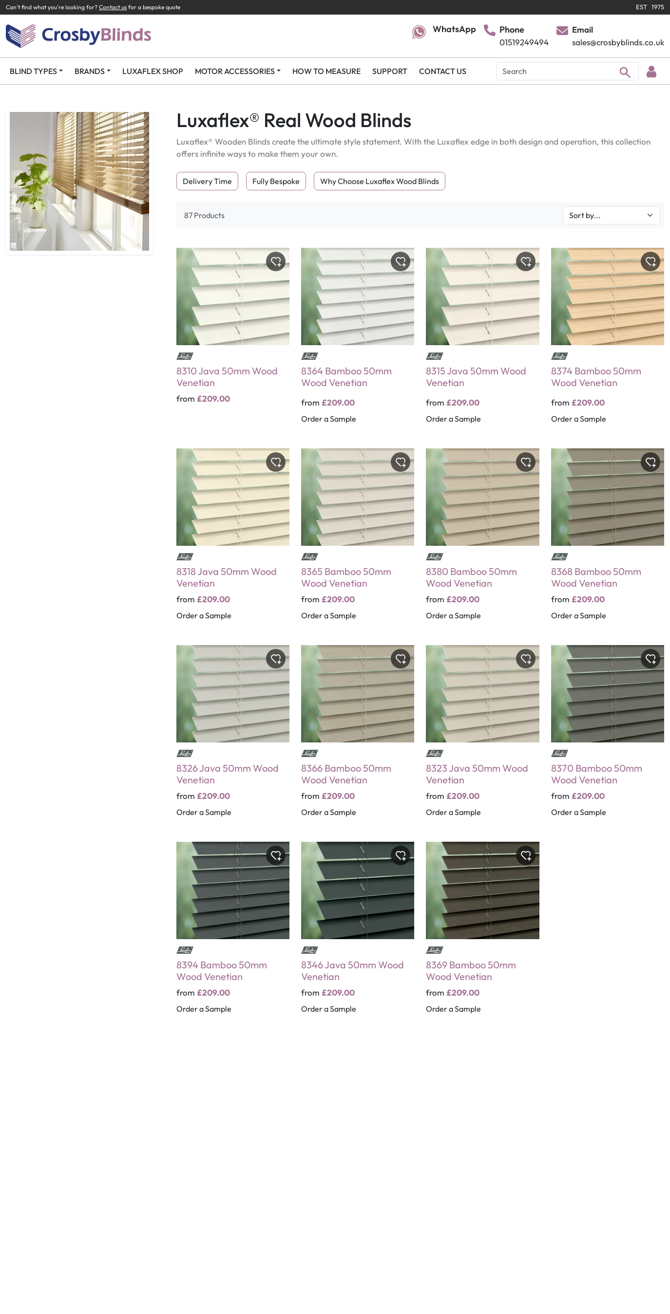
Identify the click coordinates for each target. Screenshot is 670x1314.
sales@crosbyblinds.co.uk (618, 42)
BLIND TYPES (33, 71)
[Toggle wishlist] (276, 261)
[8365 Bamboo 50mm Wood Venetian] (357, 540)
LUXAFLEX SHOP (152, 71)
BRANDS (90, 71)
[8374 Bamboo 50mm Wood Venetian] (607, 342)
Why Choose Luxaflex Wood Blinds (379, 181)
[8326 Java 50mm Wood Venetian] (232, 737)
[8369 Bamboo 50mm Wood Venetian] (482, 934)
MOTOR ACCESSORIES (235, 71)
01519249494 (524, 42)
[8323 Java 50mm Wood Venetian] (482, 737)
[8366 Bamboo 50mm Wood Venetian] (357, 737)
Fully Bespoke (276, 181)
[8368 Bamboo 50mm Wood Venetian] (607, 540)
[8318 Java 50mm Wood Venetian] (232, 540)
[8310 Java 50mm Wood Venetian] (232, 342)
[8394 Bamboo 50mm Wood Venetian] (232, 934)
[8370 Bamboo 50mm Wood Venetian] (607, 737)
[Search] (567, 71)
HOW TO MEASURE (326, 71)
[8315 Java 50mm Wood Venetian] (482, 342)
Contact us (113, 7)
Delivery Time (207, 181)
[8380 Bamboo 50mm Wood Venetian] (482, 540)
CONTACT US (442, 71)
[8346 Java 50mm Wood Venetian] (357, 934)
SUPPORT (389, 71)
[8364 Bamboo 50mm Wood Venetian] (357, 342)
